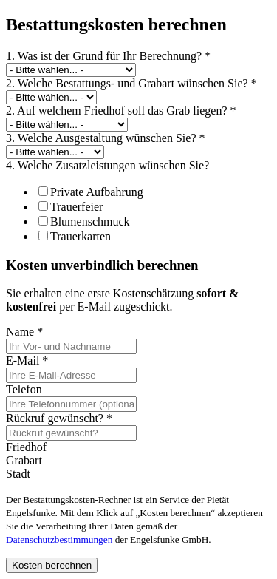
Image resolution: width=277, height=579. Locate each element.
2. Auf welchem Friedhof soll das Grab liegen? (121, 110)
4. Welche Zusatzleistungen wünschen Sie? (107, 165)
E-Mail (27, 360)
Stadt (18, 473)
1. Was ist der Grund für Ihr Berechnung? (108, 56)
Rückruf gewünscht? (59, 418)
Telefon (24, 389)
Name (24, 331)
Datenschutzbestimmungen (59, 539)
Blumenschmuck (84, 221)
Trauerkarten (74, 236)
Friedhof (26, 447)
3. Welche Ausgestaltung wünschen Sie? (105, 138)
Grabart (24, 460)
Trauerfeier (70, 206)
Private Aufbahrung (90, 192)
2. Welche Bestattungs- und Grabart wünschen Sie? (131, 83)
